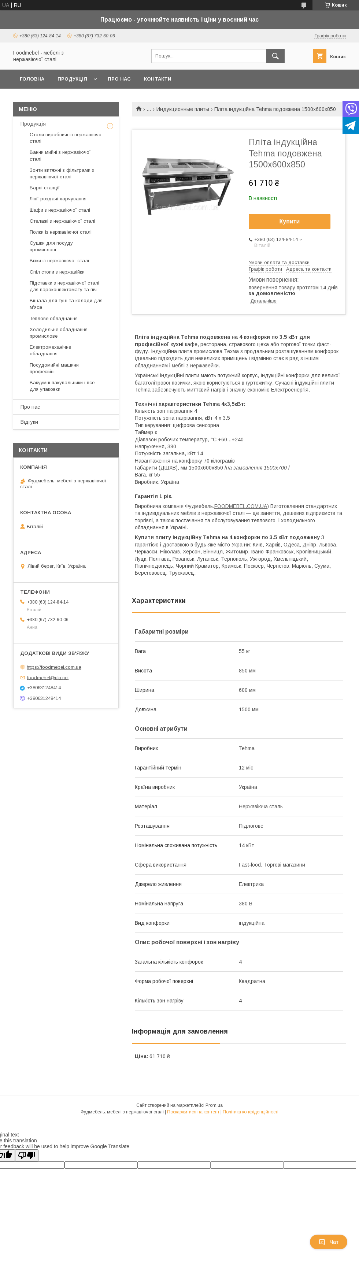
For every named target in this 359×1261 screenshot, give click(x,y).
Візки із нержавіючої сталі (59, 260)
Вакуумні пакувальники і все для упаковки (62, 386)
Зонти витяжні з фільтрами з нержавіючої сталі (62, 173)
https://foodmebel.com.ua (54, 667)
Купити (290, 221)
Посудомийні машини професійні (54, 368)
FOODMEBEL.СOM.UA (240, 506)
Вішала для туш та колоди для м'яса (66, 304)
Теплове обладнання (54, 318)
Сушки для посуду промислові (51, 246)
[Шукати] (275, 56)
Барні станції (45, 187)
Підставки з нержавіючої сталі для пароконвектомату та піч (64, 286)
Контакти (157, 79)
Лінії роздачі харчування (58, 198)
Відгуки (29, 422)
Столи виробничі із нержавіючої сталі (66, 138)
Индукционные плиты (182, 109)
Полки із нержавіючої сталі (61, 232)
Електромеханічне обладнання (50, 350)
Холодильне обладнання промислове (59, 333)
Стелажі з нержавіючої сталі (62, 221)
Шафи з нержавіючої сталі (60, 210)
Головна (32, 79)
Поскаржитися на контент (193, 1111)
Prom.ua (214, 1105)
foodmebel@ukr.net (48, 677)
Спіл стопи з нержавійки (57, 272)
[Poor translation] (26, 1155)
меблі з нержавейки (195, 365)
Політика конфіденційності (250, 1111)
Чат (328, 1242)
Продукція (72, 79)
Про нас (119, 79)
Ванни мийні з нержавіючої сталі (60, 155)
